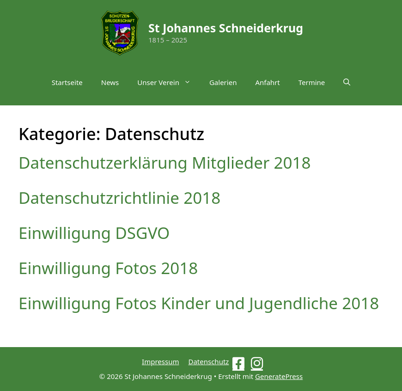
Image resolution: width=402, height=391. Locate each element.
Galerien (223, 82)
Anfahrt (267, 82)
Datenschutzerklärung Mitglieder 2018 (164, 162)
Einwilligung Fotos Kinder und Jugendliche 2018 (198, 303)
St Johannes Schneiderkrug (225, 28)
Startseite (67, 82)
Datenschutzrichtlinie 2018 (119, 197)
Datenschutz (208, 361)
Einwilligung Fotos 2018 (108, 268)
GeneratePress (279, 376)
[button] (346, 82)
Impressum (160, 361)
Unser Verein (168, 82)
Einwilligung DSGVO (94, 233)
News (110, 82)
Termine (311, 82)
